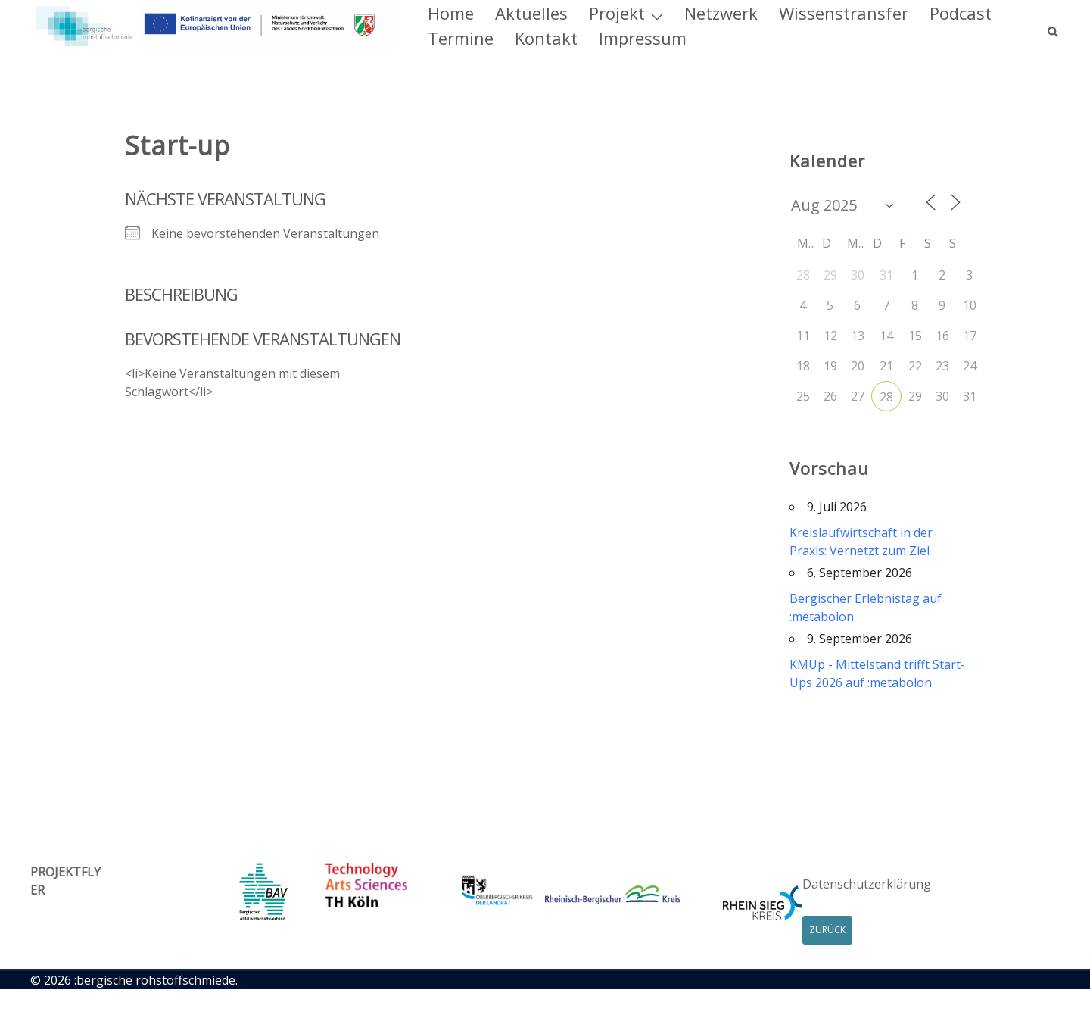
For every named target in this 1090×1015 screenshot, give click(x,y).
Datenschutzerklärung (866, 884)
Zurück (827, 929)
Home (451, 13)
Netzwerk (721, 13)
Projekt (617, 13)
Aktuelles (531, 13)
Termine (461, 38)
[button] (1054, 25)
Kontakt (546, 38)
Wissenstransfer (843, 13)
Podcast (961, 13)
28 (886, 397)
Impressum (643, 38)
